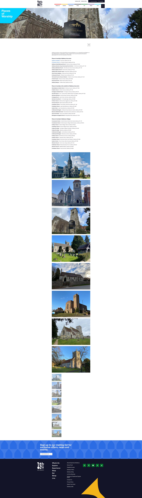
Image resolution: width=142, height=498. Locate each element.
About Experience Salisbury (73, 462)
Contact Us (69, 479)
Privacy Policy (70, 482)
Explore (64, 5)
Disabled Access (71, 467)
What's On (58, 5)
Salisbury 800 (77, 1)
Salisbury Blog (84, 1)
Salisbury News (70, 469)
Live (98, 5)
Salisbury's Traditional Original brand (74, 477)
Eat (84, 5)
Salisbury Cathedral (56, 60)
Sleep (91, 5)
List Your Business (71, 474)
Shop (78, 5)
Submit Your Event (71, 484)
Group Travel (70, 465)
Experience (71, 5)
